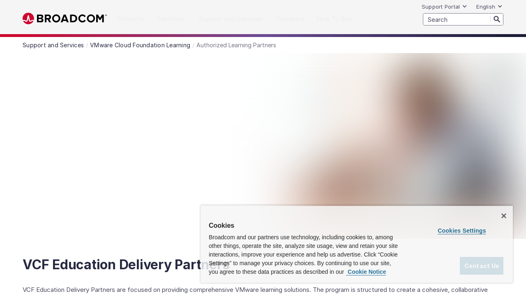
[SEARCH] (463, 19)
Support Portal (445, 6)
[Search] (497, 19)
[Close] (503, 207)
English (489, 6)
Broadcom (65, 18)
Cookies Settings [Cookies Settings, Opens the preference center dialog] (463, 222)
